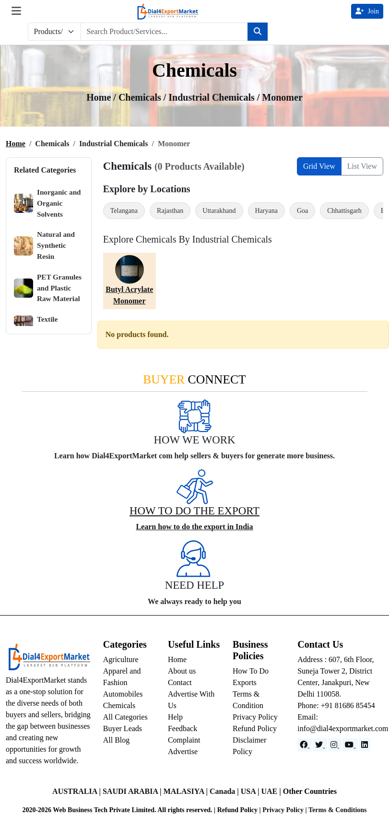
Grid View (319, 166)
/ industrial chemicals (210, 97)
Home (15, 144)
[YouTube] (350, 744)
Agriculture (121, 659)
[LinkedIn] (364, 744)
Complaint (184, 740)
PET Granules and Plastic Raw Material (48, 288)
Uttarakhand (219, 210)
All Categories (125, 717)
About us (182, 671)
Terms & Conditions (337, 810)
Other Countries (310, 791)
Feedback (182, 728)
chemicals (141, 97)
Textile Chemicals (42, 325)
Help (175, 717)
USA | (251, 791)
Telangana (124, 210)
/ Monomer (280, 97)
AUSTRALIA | (77, 791)
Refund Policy (255, 728)
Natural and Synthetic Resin (44, 245)
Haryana (266, 210)
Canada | (225, 791)
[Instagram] (335, 744)
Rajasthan (170, 210)
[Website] (320, 744)
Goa (302, 210)
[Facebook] (304, 744)
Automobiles (123, 694)
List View (362, 166)
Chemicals (119, 705)
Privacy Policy (255, 717)
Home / (102, 97)
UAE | (272, 791)
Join (367, 11)
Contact (180, 682)
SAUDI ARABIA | (133, 791)
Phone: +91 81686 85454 (336, 705)
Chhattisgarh (344, 210)
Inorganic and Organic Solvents (47, 203)
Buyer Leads (122, 728)
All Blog (116, 740)
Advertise (183, 751)
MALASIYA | (187, 791)
